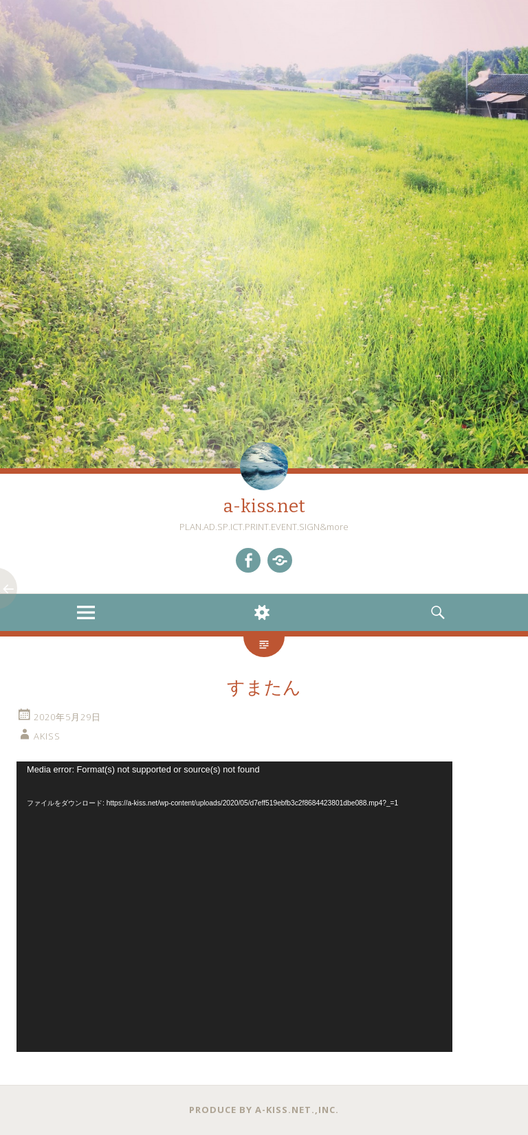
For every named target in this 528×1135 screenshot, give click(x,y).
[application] (234, 906)
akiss (47, 736)
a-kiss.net (264, 506)
